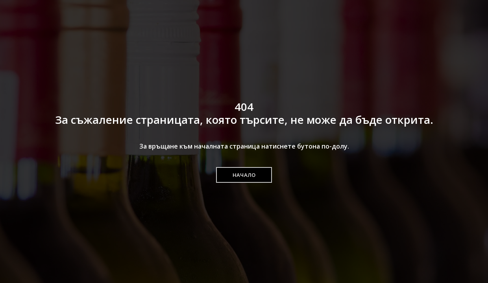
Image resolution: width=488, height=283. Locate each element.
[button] (244, 175)
